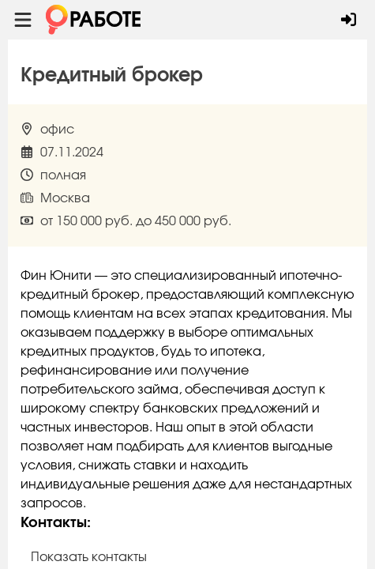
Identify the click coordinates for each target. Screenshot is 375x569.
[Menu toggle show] (23, 20)
